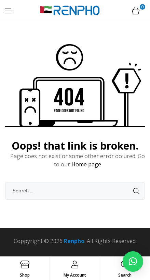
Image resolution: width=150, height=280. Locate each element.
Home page (86, 164)
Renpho (74, 241)
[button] (133, 261)
